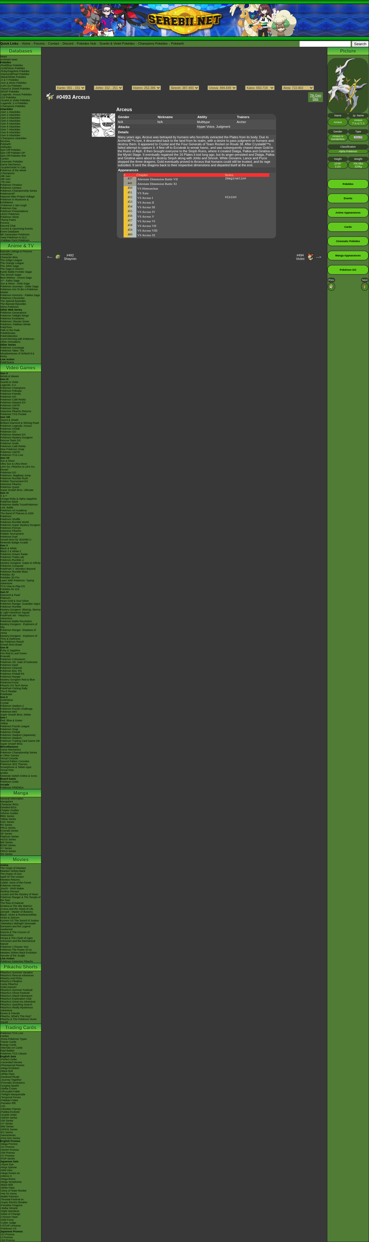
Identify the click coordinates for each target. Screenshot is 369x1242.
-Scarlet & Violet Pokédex (15, 100)
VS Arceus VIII (147, 230)
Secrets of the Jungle (12, 955)
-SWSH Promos (9, 1149)
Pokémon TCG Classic (13, 1053)
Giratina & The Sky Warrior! (16, 906)
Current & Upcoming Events (16, 228)
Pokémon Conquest (11, 565)
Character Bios (9, 257)
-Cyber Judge (8, 1222)
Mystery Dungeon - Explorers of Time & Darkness (18, 637)
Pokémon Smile (9, 443)
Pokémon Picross (10, 527)
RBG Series (7, 816)
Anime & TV (21, 245)
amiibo (4, 773)
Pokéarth (177, 43)
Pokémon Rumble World (14, 522)
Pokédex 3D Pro (10, 577)
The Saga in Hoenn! (12, 268)
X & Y (3, 495)
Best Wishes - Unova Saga (16, 277)
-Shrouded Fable (10, 1091)
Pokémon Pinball (10, 732)
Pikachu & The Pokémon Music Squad (18, 1021)
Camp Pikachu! (9, 984)
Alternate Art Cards (11, 1047)
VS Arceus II (145, 202)
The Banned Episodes (13, 303)
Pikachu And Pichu (11, 978)
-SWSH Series (8, 1117)
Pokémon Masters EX (13, 402)
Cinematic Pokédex (11, 161)
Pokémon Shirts (9, 217)
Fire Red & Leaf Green (13, 653)
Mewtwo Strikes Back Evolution (18, 952)
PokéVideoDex (8, 336)
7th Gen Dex (315, 97)
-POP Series (7, 1158)
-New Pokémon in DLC (13, 237)
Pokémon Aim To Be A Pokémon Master (19, 291)
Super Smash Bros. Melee (15, 714)
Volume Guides (9, 813)
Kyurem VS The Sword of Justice (19, 920)
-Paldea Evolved (10, 1111)
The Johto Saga (9, 266)
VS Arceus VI (146, 221)
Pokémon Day (8, 208)
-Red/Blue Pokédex (11, 65)
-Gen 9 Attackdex (10, 135)
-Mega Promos (8, 1144)
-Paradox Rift (8, 1103)
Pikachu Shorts (21, 966)
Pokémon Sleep (9, 408)
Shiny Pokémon (9, 306)
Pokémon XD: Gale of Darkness (19, 662)
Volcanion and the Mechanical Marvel (17, 942)
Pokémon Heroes (10, 885)
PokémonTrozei (9, 682)
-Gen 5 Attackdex (10, 123)
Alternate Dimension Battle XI (157, 184)
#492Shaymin (70, 256)
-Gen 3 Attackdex (10, 117)
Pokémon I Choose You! (14, 946)
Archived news (8, 59)
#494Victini (300, 256)
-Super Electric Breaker (13, 1202)
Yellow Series (8, 819)
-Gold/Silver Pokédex (12, 68)
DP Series (6, 833)
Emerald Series (9, 830)
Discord (68, 43)
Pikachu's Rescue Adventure (17, 975)
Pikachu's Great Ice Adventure (18, 1001)
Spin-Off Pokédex (10, 149)
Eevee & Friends (10, 1013)
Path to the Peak (10, 330)
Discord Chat (7, 225)
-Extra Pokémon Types (13, 1039)
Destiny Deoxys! (9, 891)
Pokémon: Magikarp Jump (15, 475)
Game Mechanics (10, 164)
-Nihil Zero (6, 1170)
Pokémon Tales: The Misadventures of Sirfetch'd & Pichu (17, 353)
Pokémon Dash (9, 665)
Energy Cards (8, 1044)
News (3, 56)
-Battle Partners (9, 1196)
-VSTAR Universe (10, 1225)
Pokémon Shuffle (10, 519)
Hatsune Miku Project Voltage (17, 196)
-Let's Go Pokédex (11, 85)
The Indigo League (11, 260)
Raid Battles (7, 1050)
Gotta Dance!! (8, 987)
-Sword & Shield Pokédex (15, 88)
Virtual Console (9, 758)
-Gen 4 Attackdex (10, 120)
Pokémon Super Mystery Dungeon (20, 525)
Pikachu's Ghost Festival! (15, 992)
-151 (3, 1106)
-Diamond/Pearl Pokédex (14, 74)
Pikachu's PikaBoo (11, 981)
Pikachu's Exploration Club (15, 998)
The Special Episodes (13, 301)
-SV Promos (7, 1146)
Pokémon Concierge (12, 347)
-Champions (7, 173)
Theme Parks (8, 219)
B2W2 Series (8, 845)
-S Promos (6, 1237)
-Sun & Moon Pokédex (13, 82)
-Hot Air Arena (8, 1193)
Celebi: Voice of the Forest (15, 882)
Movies (21, 859)
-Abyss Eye (7, 1164)
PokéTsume (7, 362)
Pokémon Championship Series (18, 190)
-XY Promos (7, 1155)
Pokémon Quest (9, 487)
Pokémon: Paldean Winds (15, 324)
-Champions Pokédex (12, 106)
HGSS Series (8, 839)
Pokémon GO (8, 396)
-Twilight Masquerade (12, 1094)
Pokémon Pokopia (11, 390)
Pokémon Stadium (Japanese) (18, 735)
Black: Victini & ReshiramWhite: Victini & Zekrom (18, 916)
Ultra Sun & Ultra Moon (13, 463)
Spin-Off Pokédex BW (13, 155)
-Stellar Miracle (9, 1208)
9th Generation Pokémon (14, 234)
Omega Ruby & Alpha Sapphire (18, 498)
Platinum (5, 597)
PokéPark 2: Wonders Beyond (17, 568)
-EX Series (6, 1132)
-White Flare (7, 1074)
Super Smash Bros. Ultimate (17, 490)
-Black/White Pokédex (13, 77)
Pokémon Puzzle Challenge (16, 708)
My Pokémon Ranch (12, 641)
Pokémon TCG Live (11, 455)
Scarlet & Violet (9, 382)
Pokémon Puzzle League (14, 726)
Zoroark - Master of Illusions (16, 911)
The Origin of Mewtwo (13, 868)
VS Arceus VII (146, 226)
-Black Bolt (6, 1071)
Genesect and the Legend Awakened (15, 928)
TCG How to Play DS (12, 586)
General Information (12, 798)
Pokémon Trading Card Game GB (20, 740)
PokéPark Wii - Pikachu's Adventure (14, 617)
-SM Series (6, 1120)
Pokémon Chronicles (12, 298)
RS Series (6, 824)
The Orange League (12, 263)
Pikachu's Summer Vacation (16, 972)
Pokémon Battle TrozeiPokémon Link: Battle (19, 506)
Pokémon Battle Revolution (16, 621)
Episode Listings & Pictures (16, 251)
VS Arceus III (146, 207)
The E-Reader (8, 691)
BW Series (6, 842)
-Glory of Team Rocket (13, 1190)
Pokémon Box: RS (11, 670)
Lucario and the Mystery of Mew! (19, 894)
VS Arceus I (145, 198)
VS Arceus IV (146, 212)
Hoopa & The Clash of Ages (16, 938)
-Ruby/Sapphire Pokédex (14, 71)
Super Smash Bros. (11, 743)
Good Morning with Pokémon (17, 338)
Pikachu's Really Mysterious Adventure (16, 1009)
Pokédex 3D (7, 574)
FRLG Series (7, 827)
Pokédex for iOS (10, 589)
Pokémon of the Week (13, 170)
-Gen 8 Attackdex (10, 132)
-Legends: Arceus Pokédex (16, 94)
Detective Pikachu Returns (15, 411)
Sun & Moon (7, 460)
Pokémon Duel (8, 536)
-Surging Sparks (9, 1085)
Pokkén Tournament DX (14, 481)
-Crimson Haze (9, 1216)
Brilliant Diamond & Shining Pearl (19, 422)
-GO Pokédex (8, 97)
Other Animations (10, 341)
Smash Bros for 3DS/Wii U (15, 539)
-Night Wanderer (10, 1211)
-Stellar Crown (8, 1088)
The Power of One (11, 873)
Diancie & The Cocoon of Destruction (14, 934)
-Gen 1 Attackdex (10, 112)
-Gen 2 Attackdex (10, 114)
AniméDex (6, 254)
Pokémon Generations (13, 312)
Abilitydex (6, 147)
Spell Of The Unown (12, 876)
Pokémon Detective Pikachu (16, 961)
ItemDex (5, 141)
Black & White (8, 548)
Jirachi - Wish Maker (12, 888)
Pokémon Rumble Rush (14, 478)
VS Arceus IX (146, 235)
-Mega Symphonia (11, 1181)
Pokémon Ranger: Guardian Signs (20, 603)
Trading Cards (20, 1027)
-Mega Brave (7, 1179)
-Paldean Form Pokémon (14, 240)
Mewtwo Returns (10, 879)
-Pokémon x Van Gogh (13, 205)
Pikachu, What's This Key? (15, 1016)
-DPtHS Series (8, 1129)
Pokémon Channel (11, 668)
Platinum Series (9, 836)
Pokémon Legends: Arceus (16, 425)
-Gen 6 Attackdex (10, 126)
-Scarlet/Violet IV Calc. (13, 167)
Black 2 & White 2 (10, 551)
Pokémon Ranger (10, 676)
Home (26, 43)
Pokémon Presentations (14, 211)
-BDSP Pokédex (9, 91)
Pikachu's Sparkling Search (16, 1004)
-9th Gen (5, 176)
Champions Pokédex (153, 43)
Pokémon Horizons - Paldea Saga (20, 295)
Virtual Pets (7, 770)
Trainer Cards (8, 1041)
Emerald (5, 656)
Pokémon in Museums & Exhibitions (14, 201)
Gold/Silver (6, 700)
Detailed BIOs (8, 807)
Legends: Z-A (8, 385)
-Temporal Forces (10, 1097)
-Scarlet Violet (8, 1114)
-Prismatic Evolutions (12, 1082)
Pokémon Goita (9, 781)
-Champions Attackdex (13, 138)
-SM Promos (7, 1152)
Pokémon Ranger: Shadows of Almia (18, 631)
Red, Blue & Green (11, 720)
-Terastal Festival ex (12, 1199)
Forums (39, 43)
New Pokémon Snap (12, 449)
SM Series (6, 854)
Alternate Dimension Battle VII (157, 179)
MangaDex (6, 801)
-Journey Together (10, 1079)
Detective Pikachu (10, 484)
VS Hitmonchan (147, 188)
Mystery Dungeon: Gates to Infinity (20, 562)
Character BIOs (9, 804)
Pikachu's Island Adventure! (16, 995)
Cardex (4, 158)
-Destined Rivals (10, 1076)
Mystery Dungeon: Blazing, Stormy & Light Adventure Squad (20, 611)
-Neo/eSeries (8, 1135)
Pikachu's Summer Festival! (16, 990)
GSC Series (7, 822)
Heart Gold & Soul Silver (14, 600)
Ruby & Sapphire (10, 650)
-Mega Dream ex (10, 1173)
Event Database (9, 231)
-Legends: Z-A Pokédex (14, 103)
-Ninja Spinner (8, 1167)
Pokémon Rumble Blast (14, 571)
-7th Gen (5, 182)
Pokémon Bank (9, 501)
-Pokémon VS (8, 1228)
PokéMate (6, 694)
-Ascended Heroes (11, 1062)
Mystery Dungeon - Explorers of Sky (18, 626)
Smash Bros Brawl (11, 644)
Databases (20, 50)
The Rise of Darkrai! (12, 903)
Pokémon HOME (10, 428)
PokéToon (6, 327)
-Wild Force (7, 1219)
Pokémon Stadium (11, 738)
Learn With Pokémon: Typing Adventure (17, 582)
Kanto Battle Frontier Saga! (16, 271)
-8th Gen (5, 179)
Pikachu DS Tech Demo (14, 685)
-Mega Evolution (9, 1068)
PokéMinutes (7, 333)
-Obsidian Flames (10, 1109)
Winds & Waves (9, 376)
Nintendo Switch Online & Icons (18, 775)
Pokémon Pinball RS (12, 673)
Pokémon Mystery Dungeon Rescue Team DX (16, 439)
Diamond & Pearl (10, 595)
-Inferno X (6, 1176)
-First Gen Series (10, 1138)
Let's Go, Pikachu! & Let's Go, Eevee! (17, 468)
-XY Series (6, 1123)
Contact (53, 43)
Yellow (4, 723)
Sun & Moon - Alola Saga (15, 283)
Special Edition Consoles (14, 761)
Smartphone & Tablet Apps (15, 767)
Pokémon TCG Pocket (13, 414)
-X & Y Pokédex (9, 79)
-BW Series (7, 1126)
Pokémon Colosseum (12, 659)
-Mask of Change (10, 1214)
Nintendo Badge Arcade (14, 542)
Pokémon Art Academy (13, 510)
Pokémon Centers (10, 187)
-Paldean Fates (9, 1100)
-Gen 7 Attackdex (10, 129)
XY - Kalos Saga (10, 280)
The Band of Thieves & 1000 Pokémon (17, 515)
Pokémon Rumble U (12, 560)
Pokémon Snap (9, 729)
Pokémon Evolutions (12, 318)
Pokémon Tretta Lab (12, 557)
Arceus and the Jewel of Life (16, 908)
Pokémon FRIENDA (12, 787)
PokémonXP (7, 193)
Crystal (4, 703)
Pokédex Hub (86, 43)
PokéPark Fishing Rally (13, 688)
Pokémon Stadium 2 (12, 705)
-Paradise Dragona (11, 1205)
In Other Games (9, 755)
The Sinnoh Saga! (10, 274)
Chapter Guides (9, 810)
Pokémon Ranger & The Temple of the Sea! (20, 899)
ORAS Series (8, 851)
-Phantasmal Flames (12, 1065)
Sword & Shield (9, 420)
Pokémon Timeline (11, 184)
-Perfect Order (8, 1059)
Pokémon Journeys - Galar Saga (19, 286)
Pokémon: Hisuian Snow (14, 321)
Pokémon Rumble (10, 606)
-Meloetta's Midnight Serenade (18, 923)
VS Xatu (142, 193)
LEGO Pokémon (10, 214)
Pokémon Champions (12, 387)
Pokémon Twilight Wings (14, 315)
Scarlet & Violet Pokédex (117, 43)
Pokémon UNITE (10, 405)
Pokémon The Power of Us (15, 949)
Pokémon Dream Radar (14, 554)
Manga (20, 792)
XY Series (6, 848)
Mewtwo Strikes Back (12, 871)
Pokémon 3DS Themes (13, 764)
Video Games (20, 367)
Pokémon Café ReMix (13, 399)
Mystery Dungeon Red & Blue (17, 679)
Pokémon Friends (10, 393)
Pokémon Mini (8, 711)
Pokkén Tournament (12, 533)
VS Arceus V (145, 216)
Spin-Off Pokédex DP (12, 152)
